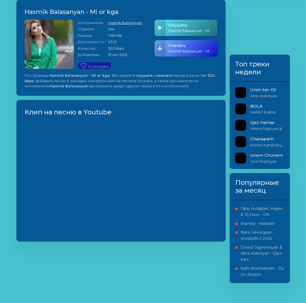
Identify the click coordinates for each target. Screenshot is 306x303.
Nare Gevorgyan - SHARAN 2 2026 (258, 235)
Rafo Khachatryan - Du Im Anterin (262, 271)
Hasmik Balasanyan (125, 22)
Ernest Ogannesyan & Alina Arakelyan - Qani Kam (261, 253)
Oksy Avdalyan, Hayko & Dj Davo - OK (262, 211)
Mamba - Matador (258, 223)
